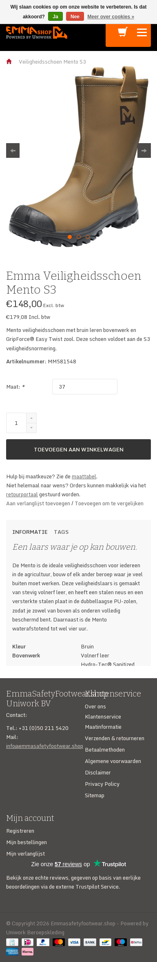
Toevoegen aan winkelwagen (79, 449)
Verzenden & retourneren (114, 738)
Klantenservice (103, 716)
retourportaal (22, 494)
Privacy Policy (102, 783)
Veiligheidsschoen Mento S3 (52, 61)
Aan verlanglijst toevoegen (38, 503)
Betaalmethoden (105, 749)
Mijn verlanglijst (25, 853)
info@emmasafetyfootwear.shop (44, 745)
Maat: (15, 386)
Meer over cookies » (110, 17)
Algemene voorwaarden (113, 760)
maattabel (84, 476)
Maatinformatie (103, 726)
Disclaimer (98, 772)
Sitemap (94, 795)
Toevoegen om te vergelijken (109, 503)
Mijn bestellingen (26, 842)
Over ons (95, 706)
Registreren (20, 830)
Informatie (30, 531)
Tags (61, 531)
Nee (75, 17)
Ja (55, 17)
